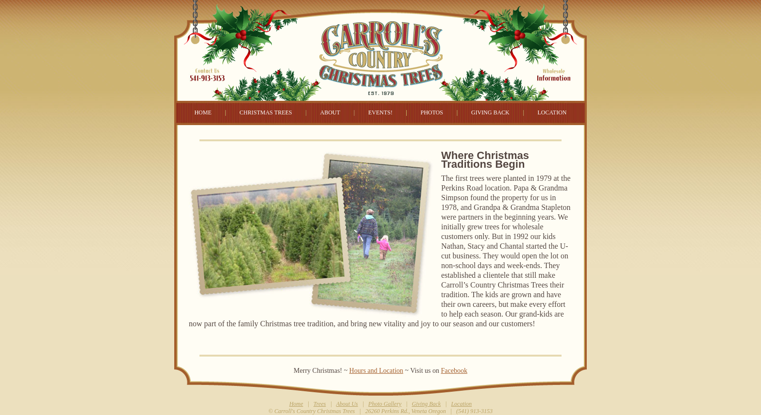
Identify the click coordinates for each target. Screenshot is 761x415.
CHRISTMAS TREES (266, 112)
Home (296, 403)
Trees (320, 403)
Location (461, 403)
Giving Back (426, 403)
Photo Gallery (384, 403)
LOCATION (552, 112)
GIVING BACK (490, 112)
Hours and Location (376, 370)
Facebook (454, 370)
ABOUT (330, 112)
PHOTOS (431, 112)
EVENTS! (380, 112)
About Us (347, 403)
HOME (202, 112)
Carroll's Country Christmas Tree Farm (381, 48)
